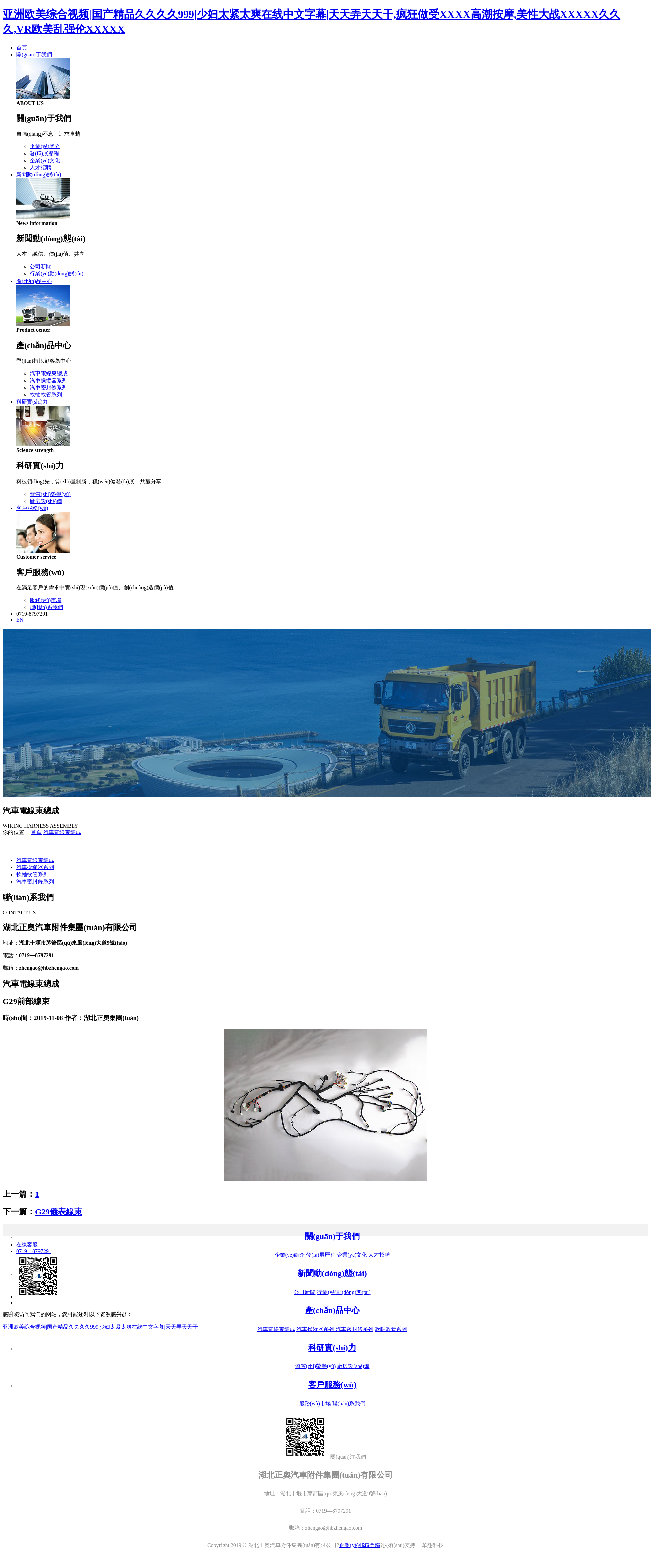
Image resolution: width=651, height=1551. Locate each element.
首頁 (21, 47)
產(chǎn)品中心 (34, 281)
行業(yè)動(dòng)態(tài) (56, 273)
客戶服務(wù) (32, 508)
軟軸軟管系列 (46, 394)
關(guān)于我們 (34, 54)
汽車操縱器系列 (49, 380)
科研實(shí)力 (32, 402)
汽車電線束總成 (49, 373)
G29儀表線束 (58, 1211)
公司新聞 (40, 266)
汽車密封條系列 (49, 387)
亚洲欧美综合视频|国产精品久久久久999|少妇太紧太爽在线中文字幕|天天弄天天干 (100, 1327)
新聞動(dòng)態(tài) (38, 174)
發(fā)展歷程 (44, 153)
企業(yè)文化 (45, 160)
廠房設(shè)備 (46, 501)
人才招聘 (40, 167)
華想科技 (432, 1545)
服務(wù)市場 (45, 600)
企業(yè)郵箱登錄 (359, 1545)
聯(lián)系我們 (46, 607)
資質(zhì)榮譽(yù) (50, 494)
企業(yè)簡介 (45, 146)
